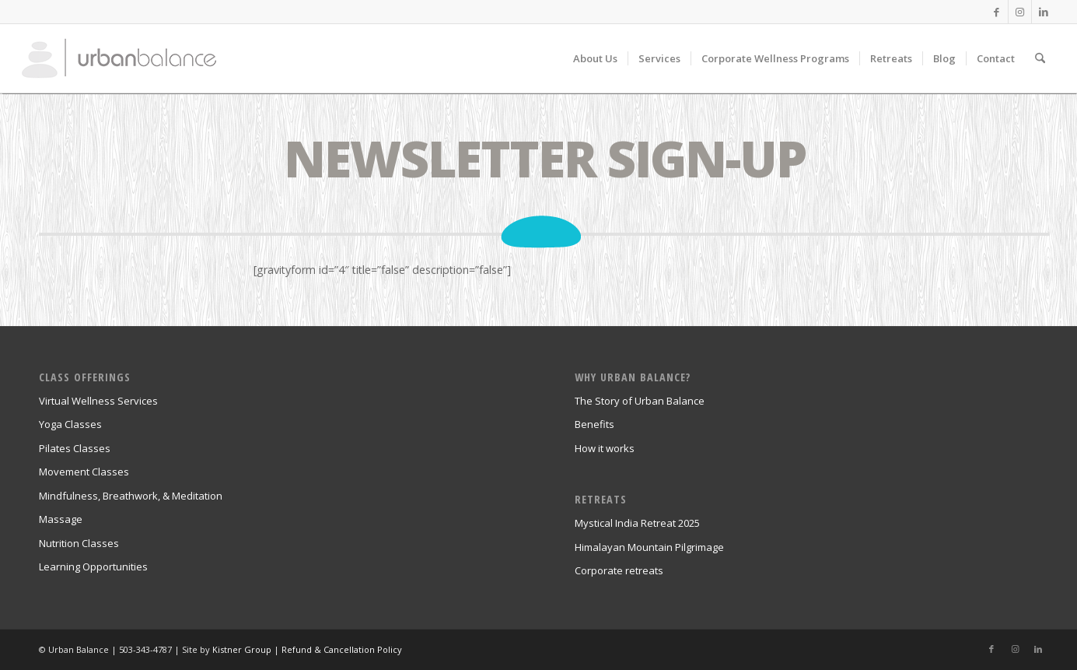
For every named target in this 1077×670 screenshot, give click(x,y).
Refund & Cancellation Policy (341, 649)
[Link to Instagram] (1020, 11)
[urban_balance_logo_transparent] (119, 58)
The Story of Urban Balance (640, 401)
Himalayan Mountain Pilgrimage (649, 547)
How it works (605, 448)
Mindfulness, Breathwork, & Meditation (130, 496)
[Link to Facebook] (996, 11)
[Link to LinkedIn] (1043, 11)
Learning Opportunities (93, 567)
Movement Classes (84, 472)
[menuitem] (595, 58)
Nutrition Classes (79, 543)
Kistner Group (241, 649)
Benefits (594, 424)
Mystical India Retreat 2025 (637, 523)
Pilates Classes (74, 448)
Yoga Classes (70, 424)
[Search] (1040, 58)
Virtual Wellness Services (98, 401)
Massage (60, 519)
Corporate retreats (619, 570)
